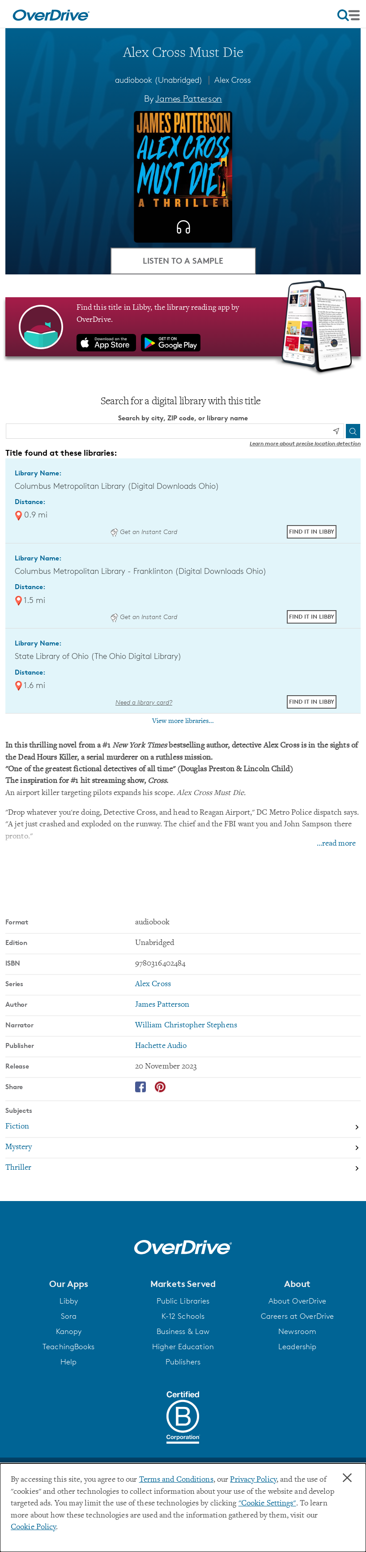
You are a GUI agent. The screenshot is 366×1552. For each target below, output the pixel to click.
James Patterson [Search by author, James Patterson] (188, 98)
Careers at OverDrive (297, 1316)
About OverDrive (297, 1300)
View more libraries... (183, 721)
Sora (69, 1316)
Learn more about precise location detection (305, 443)
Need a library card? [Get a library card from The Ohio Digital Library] (143, 702)
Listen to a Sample (183, 260)
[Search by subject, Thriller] (183, 1168)
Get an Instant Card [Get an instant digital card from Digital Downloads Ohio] (144, 531)
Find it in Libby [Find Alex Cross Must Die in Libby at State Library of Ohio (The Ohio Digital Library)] (311, 701)
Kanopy (69, 1331)
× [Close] (347, 1478)
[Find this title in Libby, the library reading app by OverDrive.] (183, 326)
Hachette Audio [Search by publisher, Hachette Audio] (161, 1046)
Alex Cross (232, 80)
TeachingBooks (68, 1346)
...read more (336, 844)
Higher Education (183, 1346)
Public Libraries (183, 1300)
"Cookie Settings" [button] (267, 1504)
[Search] (353, 431)
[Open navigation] (348, 15)
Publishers (183, 1361)
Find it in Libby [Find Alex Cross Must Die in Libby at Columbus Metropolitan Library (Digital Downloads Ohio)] (311, 531)
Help (68, 1361)
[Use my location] (336, 431)
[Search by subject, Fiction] (183, 1127)
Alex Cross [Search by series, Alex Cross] (153, 984)
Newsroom (297, 1331)
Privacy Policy (253, 1480)
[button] (68, 1284)
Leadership (297, 1346)
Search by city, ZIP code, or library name (183, 418)
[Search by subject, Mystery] (183, 1148)
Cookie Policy (33, 1527)
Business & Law (183, 1331)
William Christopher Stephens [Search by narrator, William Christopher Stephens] (186, 1026)
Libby (69, 1300)
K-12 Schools (183, 1316)
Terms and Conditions (176, 1480)
